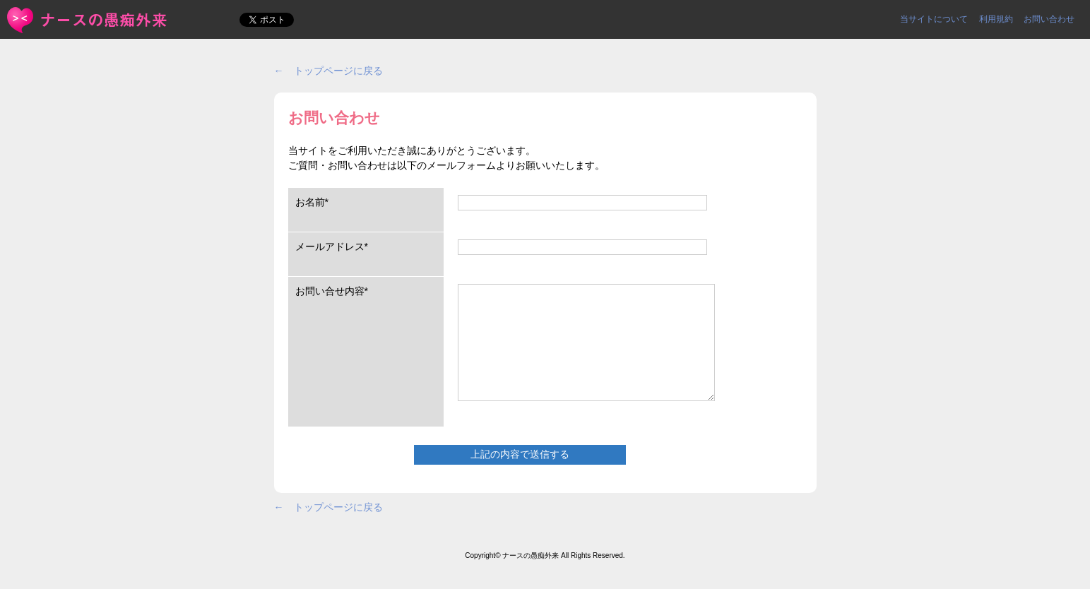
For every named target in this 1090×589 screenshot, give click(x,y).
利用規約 (996, 19)
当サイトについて (934, 19)
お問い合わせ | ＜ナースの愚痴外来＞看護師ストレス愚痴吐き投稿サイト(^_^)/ (88, 20)
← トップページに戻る (328, 70)
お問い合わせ (1049, 19)
